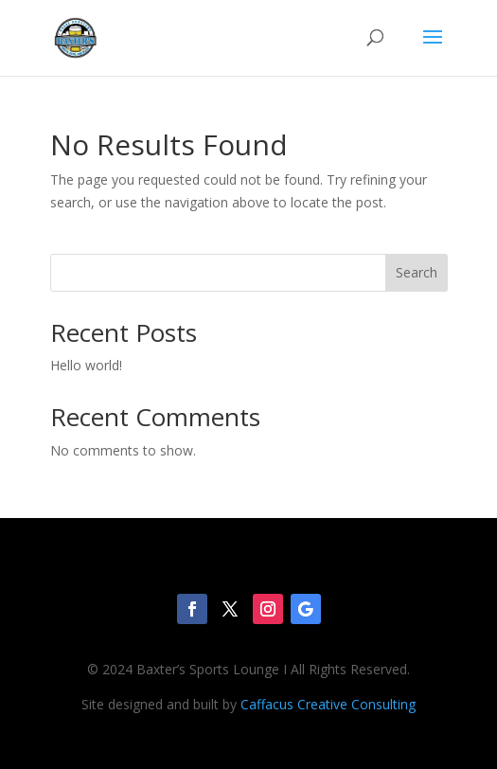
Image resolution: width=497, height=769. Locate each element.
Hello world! (86, 365)
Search (416, 272)
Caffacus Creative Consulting (328, 704)
